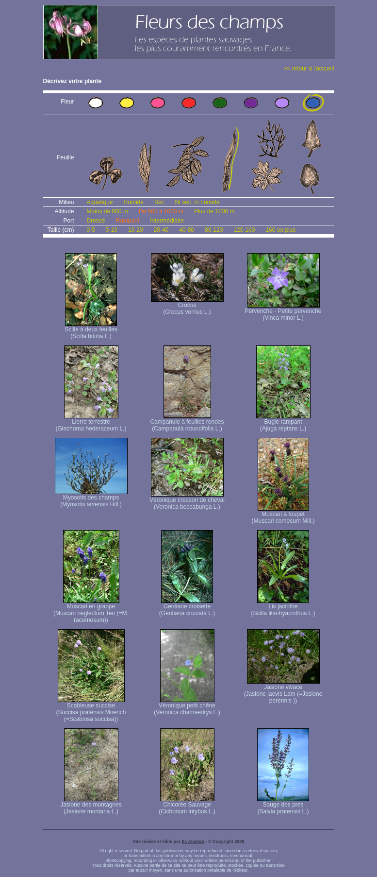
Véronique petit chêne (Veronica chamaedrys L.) (187, 706)
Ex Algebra (192, 841)
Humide (134, 202)
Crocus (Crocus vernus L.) (187, 305)
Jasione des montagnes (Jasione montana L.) (91, 805)
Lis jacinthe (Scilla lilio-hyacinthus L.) (283, 607)
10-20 (135, 229)
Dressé (96, 220)
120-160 (244, 229)
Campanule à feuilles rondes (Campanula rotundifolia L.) (187, 422)
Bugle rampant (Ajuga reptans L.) (283, 422)
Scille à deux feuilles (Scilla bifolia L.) (91, 330)
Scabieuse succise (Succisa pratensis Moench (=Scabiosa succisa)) (91, 709)
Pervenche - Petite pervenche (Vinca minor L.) (283, 311)
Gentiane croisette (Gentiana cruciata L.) (187, 607)
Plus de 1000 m (214, 211)
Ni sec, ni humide (197, 202)
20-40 (161, 229)
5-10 (111, 229)
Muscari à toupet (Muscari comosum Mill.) (282, 514)
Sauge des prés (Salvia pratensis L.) (283, 805)
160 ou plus (280, 229)
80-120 (214, 229)
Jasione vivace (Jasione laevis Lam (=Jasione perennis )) (283, 691)
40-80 (186, 229)
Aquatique (100, 202)
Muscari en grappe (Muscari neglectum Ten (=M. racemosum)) (91, 610)
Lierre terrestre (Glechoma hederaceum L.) (90, 422)
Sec (159, 202)
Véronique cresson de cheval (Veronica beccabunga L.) (187, 500)
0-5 (91, 229)
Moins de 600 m (107, 211)
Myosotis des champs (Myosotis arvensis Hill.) (91, 498)
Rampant (128, 220)
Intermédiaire (167, 220)
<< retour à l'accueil (308, 68)
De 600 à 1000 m (161, 211)
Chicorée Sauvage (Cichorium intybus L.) (187, 805)
